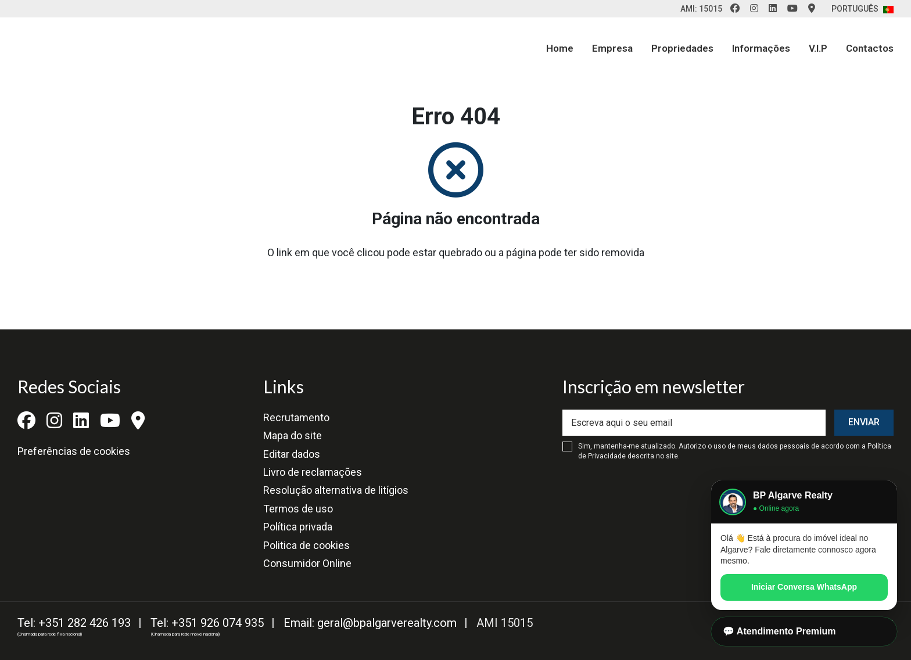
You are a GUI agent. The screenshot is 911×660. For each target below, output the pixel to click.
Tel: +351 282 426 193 (74, 623)
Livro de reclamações (312, 472)
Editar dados (291, 454)
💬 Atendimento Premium (779, 631)
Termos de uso (298, 509)
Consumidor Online (307, 563)
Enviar (864, 422)
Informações (761, 48)
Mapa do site (292, 435)
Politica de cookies (306, 545)
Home (559, 48)
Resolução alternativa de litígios (335, 490)
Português (862, 8)
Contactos (870, 48)
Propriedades (682, 48)
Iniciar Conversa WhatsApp (804, 586)
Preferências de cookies (73, 451)
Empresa (612, 48)
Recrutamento (296, 417)
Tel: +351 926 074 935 (207, 623)
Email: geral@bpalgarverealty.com (370, 623)
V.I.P (818, 48)
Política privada (297, 527)
